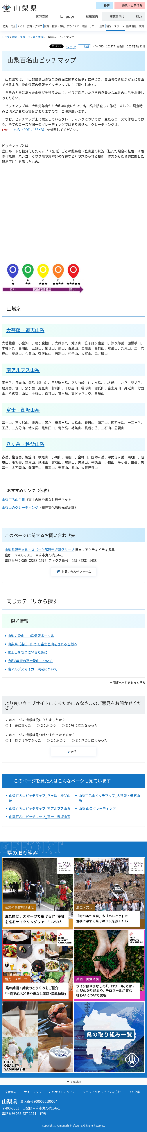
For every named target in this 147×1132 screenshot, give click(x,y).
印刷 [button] (86, 46)
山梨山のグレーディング (20, 507)
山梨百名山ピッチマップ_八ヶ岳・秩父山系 (39, 797)
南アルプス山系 (23, 369)
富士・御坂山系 (23, 409)
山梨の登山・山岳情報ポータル (31, 635)
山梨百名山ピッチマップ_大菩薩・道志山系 (109, 797)
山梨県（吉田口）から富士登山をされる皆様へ (42, 643)
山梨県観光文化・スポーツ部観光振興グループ (39, 549)
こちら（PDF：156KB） (28, 129)
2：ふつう (48, 725)
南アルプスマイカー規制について (32, 669)
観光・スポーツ (21, 37)
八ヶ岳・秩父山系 (25, 444)
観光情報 (38, 37)
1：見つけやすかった (25, 740)
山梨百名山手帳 (13, 499)
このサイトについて (62, 1092)
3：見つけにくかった (91, 740)
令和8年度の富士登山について (30, 660)
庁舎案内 (11, 1092)
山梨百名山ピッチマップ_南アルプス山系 (39, 808)
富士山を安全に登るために (27, 652)
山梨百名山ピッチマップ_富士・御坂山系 (39, 816)
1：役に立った (20, 725)
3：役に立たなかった (82, 725)
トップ (6, 37)
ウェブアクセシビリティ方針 (102, 1092)
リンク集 (134, 1092)
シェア (71, 46)
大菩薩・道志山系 (25, 329)
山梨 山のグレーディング (97, 808)
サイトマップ (33, 1092)
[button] (129, 5)
